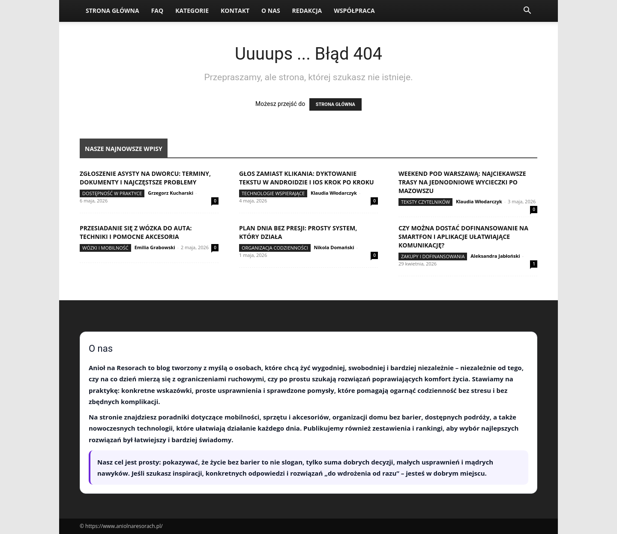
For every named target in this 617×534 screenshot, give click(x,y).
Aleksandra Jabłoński (495, 256)
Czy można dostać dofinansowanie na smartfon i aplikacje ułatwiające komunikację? (463, 236)
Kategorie (192, 10)
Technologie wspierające (273, 193)
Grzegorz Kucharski (170, 193)
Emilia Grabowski (155, 247)
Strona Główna (112, 10)
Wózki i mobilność (105, 247)
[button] (527, 11)
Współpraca (354, 10)
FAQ (157, 10)
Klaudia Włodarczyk (334, 193)
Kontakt (235, 10)
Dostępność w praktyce (112, 193)
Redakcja (307, 10)
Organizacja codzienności (275, 247)
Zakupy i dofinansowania (432, 256)
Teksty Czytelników (425, 202)
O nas (270, 10)
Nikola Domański (334, 247)
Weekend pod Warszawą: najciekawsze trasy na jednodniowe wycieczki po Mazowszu (462, 182)
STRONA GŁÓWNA (335, 104)
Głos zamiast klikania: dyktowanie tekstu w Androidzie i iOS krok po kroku (306, 177)
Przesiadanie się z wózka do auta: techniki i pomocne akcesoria (136, 232)
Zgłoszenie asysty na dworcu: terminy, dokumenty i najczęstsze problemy (145, 177)
